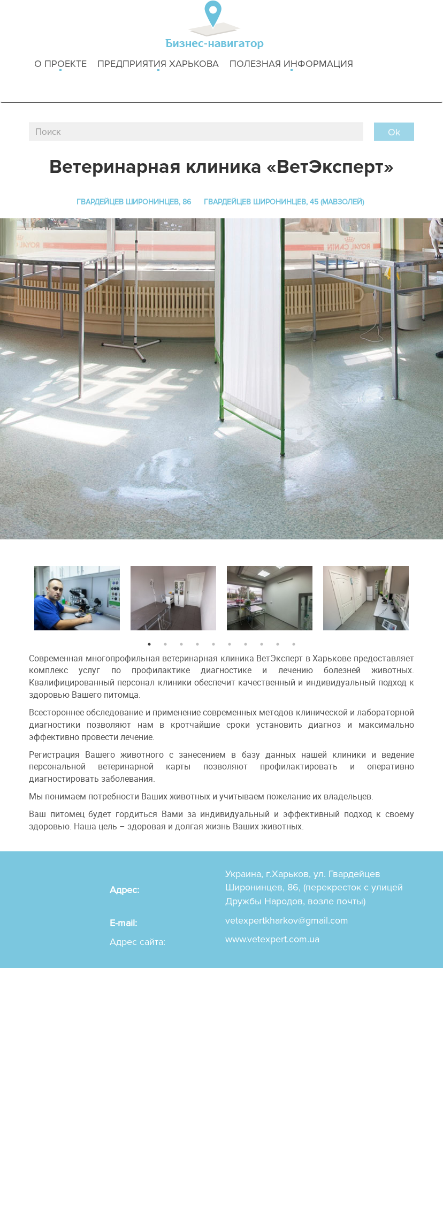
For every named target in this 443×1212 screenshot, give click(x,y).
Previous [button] (21, 595)
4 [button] (197, 644)
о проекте (60, 64)
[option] (77, 595)
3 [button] (181, 644)
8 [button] (261, 644)
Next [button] (422, 595)
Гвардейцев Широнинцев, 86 (134, 202)
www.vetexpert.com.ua (272, 939)
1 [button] (149, 644)
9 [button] (277, 644)
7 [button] (245, 644)
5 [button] (213, 644)
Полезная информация (291, 64)
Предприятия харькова (158, 64)
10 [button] (293, 644)
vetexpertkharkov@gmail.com (286, 920)
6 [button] (229, 644)
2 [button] (165, 644)
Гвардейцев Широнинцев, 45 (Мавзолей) (284, 202)
